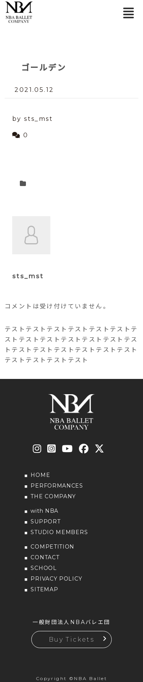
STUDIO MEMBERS (59, 532)
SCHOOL (43, 568)
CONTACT (45, 557)
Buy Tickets (71, 639)
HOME (40, 475)
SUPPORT (45, 521)
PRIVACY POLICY (56, 578)
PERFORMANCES (57, 485)
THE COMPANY (53, 496)
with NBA (44, 510)
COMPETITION (52, 546)
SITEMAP (44, 589)
